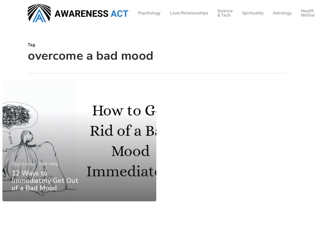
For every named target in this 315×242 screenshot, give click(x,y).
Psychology (23, 174)
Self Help (48, 174)
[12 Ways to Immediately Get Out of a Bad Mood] (79, 151)
